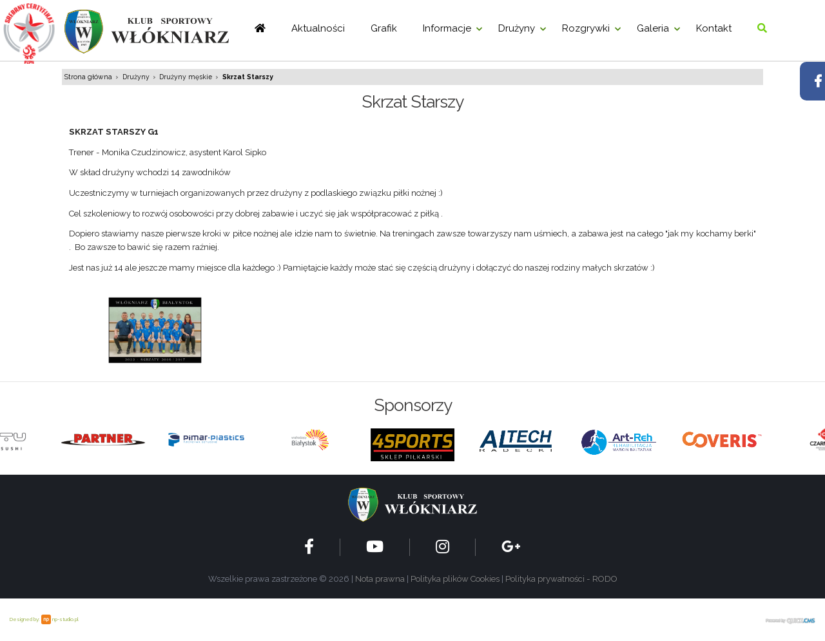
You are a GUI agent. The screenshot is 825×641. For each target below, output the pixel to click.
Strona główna (88, 77)
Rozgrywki (586, 28)
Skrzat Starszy (247, 77)
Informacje (447, 28)
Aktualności (318, 28)
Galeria (653, 28)
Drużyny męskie (185, 77)
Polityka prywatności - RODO (561, 579)
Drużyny (516, 28)
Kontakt (714, 28)
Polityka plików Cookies (455, 579)
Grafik (384, 28)
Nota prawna (380, 579)
